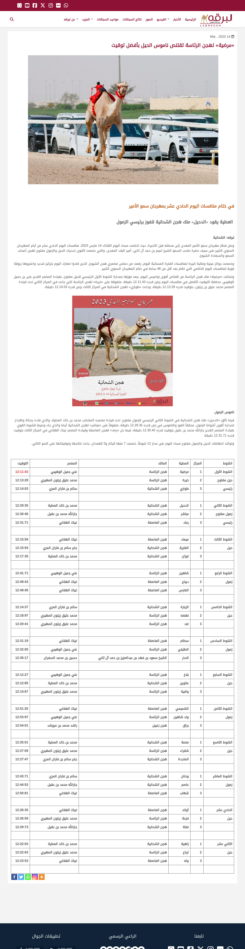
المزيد (87, 19)
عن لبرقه (71, 19)
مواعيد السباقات (107, 19)
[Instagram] (35, 877)
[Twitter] (21, 877)
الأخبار (177, 19)
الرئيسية (190, 19)
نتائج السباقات (132, 19)
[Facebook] (14, 877)
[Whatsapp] (28, 877)
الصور (149, 19)
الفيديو (163, 19)
